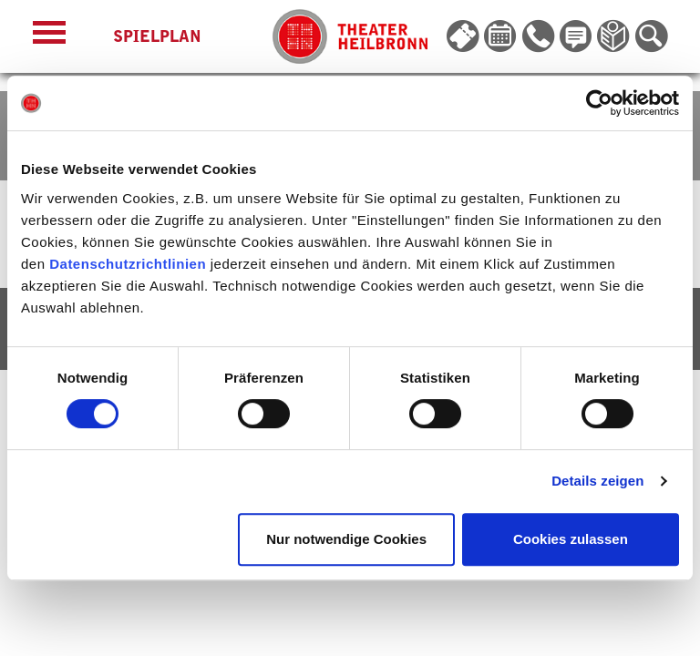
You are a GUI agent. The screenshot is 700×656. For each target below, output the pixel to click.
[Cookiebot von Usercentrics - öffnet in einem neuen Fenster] (599, 103)
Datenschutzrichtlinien (127, 264)
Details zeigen (597, 480)
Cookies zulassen (570, 539)
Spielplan (157, 36)
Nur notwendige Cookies (346, 539)
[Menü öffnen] (49, 37)
